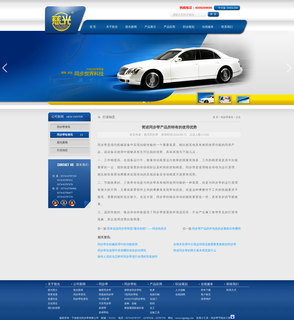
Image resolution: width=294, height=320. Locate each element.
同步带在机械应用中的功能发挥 (118, 244)
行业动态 (62, 150)
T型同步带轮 (131, 294)
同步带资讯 (63, 126)
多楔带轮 (104, 312)
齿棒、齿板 (130, 303)
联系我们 (227, 26)
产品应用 (169, 26)
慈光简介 (53, 290)
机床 (152, 290)
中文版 (222, 8)
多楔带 (102, 308)
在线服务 (208, 26)
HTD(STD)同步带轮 (134, 299)
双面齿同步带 (106, 294)
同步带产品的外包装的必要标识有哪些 (216, 228)
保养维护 (206, 299)
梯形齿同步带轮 (132, 290)
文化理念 (53, 303)
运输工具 (155, 312)
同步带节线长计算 (221, 318)
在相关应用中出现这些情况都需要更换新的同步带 (204, 244)
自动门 (153, 299)
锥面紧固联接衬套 (134, 308)
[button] (5, 68)
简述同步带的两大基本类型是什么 (194, 250)
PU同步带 (104, 299)
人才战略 (180, 290)
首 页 (93, 26)
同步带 (102, 144)
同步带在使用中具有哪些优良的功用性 (122, 250)
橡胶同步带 (105, 290)
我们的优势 (54, 308)
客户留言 (206, 294)
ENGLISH (232, 8)
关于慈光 (112, 26)
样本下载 (206, 290)
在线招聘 (180, 294)
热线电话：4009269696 (196, 7)
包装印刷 (155, 294)
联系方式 (231, 290)
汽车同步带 (105, 303)
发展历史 (53, 299)
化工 (152, 308)
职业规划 (188, 26)
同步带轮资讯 (65, 134)
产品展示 (150, 26)
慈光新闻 (131, 26)
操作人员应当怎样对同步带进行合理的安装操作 (128, 256)
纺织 (152, 303)
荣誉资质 (53, 294)
